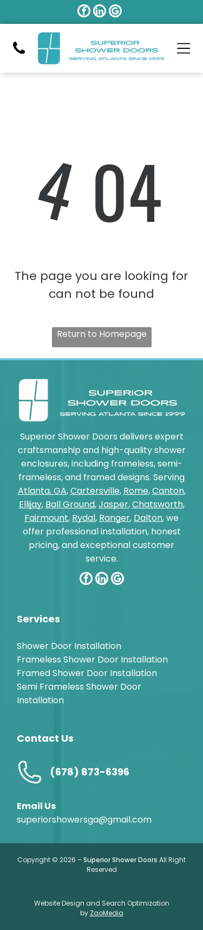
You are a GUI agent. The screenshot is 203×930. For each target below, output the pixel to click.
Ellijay (30, 504)
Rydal (83, 518)
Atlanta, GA (42, 491)
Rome (135, 491)
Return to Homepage (102, 334)
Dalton (148, 518)
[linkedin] (99, 12)
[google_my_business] (115, 12)
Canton (168, 491)
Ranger (114, 518)
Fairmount (46, 518)
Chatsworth (157, 504)
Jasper (113, 504)
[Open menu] (184, 48)
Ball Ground (70, 504)
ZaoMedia (106, 913)
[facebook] (83, 12)
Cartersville (95, 491)
